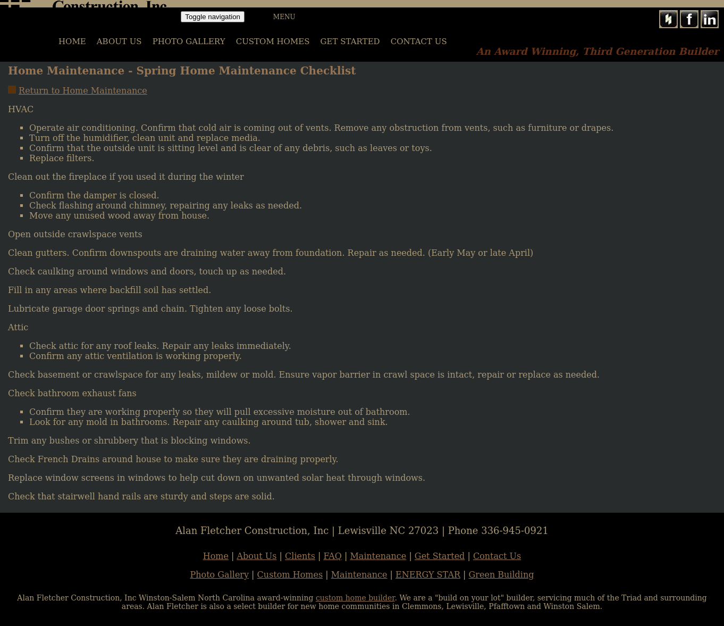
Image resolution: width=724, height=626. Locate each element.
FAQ (333, 556)
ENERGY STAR (427, 575)
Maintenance (378, 556)
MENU (284, 17)
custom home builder (355, 598)
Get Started (350, 41)
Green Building (501, 575)
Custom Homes (290, 575)
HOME (72, 41)
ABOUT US (119, 41)
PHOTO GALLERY (189, 41)
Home (216, 556)
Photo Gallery (219, 575)
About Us (257, 556)
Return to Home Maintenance (83, 91)
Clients (300, 556)
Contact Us (419, 41)
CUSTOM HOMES (273, 41)
